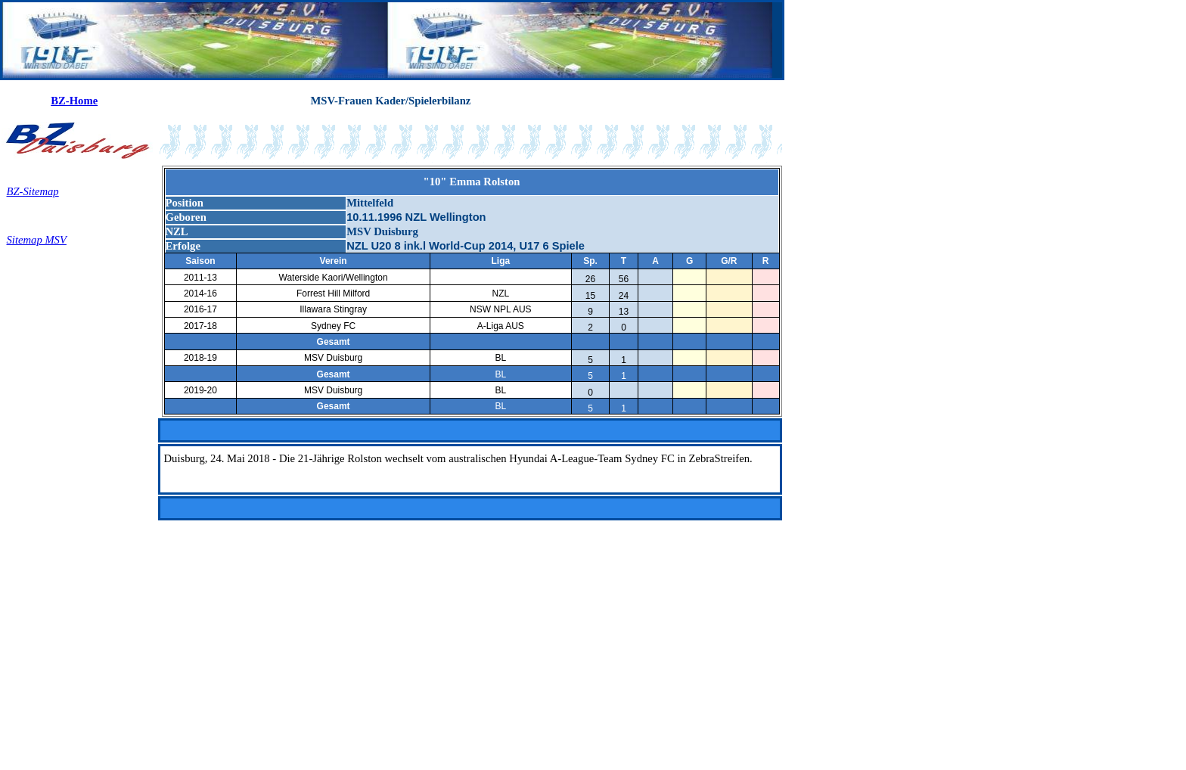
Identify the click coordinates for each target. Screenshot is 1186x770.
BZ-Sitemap (33, 191)
